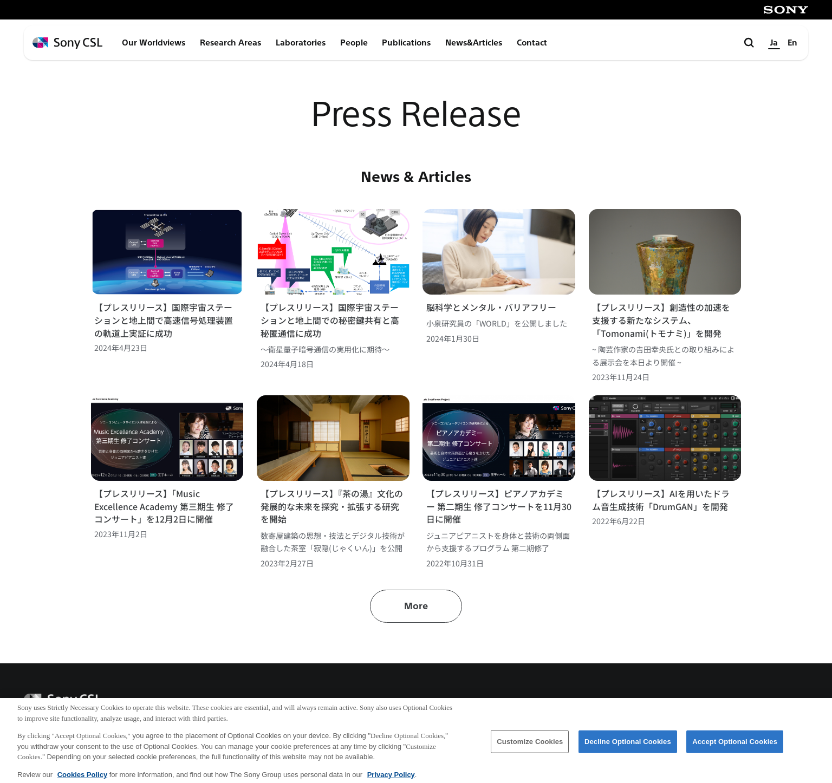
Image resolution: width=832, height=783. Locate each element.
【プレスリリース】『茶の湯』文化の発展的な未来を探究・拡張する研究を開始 (332, 506)
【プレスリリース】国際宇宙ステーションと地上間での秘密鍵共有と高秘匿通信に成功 (330, 320)
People (354, 42)
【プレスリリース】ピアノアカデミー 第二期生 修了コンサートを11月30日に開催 (498, 506)
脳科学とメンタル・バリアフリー (491, 307)
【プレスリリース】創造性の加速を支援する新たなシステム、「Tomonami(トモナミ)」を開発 (661, 320)
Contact (532, 42)
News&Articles (473, 42)
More (416, 606)
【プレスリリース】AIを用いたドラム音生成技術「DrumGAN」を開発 (661, 500)
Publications (406, 42)
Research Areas (230, 42)
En (792, 42)
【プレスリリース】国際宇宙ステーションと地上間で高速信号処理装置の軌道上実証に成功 (163, 320)
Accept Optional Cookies (734, 746)
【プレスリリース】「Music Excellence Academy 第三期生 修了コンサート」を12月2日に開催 (164, 506)
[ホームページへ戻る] (67, 43)
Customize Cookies (530, 746)
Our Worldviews (153, 42)
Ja (774, 42)
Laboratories (301, 42)
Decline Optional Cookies (627, 746)
